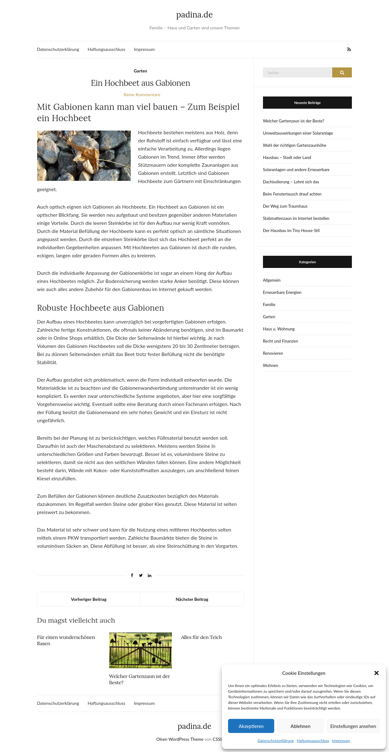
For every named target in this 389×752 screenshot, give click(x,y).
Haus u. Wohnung (279, 328)
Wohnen (270, 365)
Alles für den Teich (201, 637)
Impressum (341, 740)
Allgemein (271, 280)
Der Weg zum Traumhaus (285, 206)
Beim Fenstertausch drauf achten (292, 193)
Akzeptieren (251, 726)
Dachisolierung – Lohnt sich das (291, 181)
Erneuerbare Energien (282, 292)
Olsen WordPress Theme (179, 739)
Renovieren (273, 353)
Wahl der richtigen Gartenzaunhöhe (294, 145)
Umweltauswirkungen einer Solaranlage (298, 133)
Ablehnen (300, 726)
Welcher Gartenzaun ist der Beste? (293, 120)
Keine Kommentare (142, 94)
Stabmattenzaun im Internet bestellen (296, 218)
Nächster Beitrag (192, 599)
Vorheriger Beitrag (88, 599)
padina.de (194, 14)
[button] (376, 673)
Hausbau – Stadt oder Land (287, 157)
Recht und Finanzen (280, 341)
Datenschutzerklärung (276, 740)
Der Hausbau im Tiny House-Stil (291, 230)
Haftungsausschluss (313, 740)
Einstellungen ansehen (353, 726)
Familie (269, 304)
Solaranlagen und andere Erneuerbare (296, 169)
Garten (140, 70)
